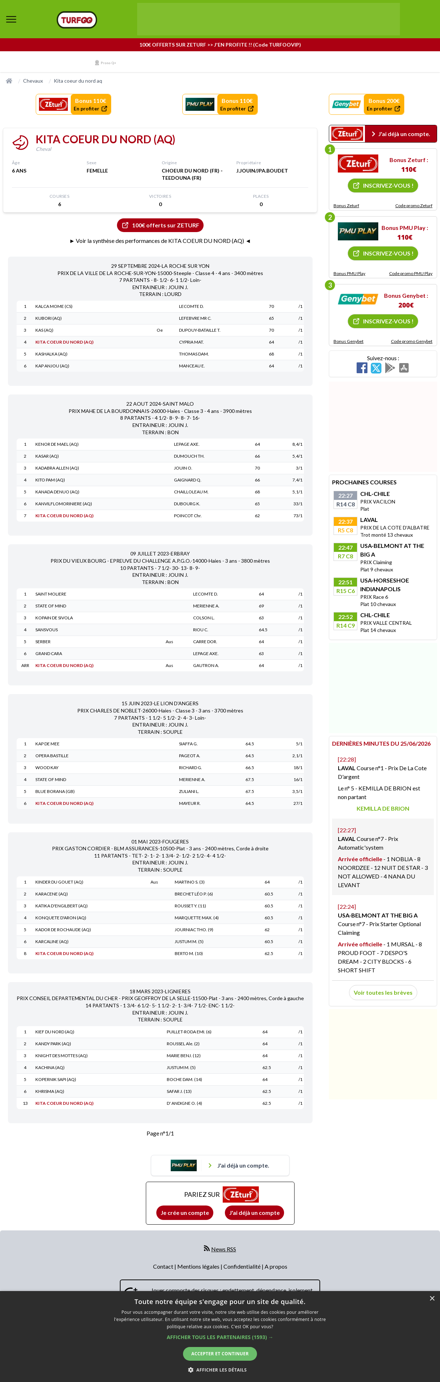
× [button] (432, 1299)
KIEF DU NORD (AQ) (54, 1031)
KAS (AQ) (44, 330)
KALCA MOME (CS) (54, 306)
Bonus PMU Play (349, 273)
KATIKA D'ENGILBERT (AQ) (61, 905)
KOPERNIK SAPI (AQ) (55, 1079)
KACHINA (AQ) (50, 1067)
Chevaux (33, 81)
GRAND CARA (48, 653)
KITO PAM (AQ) (50, 480)
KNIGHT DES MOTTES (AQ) (61, 1055)
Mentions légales (199, 1266)
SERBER (43, 641)
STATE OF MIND (50, 606)
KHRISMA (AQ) (49, 1091)
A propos (276, 1266)
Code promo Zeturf (413, 205)
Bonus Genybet (348, 341)
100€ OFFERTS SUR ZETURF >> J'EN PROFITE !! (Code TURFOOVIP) (220, 45)
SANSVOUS (46, 629)
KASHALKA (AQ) (51, 354)
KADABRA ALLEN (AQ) (57, 468)
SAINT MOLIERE (50, 594)
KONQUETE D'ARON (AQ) (60, 917)
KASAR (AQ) (47, 456)
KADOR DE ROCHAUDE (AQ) (63, 929)
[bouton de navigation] (11, 19)
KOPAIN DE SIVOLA (54, 617)
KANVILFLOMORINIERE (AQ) (63, 503)
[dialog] (220, 1336)
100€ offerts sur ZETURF (160, 225)
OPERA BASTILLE (52, 755)
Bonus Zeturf (346, 205)
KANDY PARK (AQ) (53, 1043)
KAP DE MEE (47, 743)
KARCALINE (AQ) (52, 941)
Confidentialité (242, 1266)
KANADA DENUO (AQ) (57, 491)
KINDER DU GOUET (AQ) (59, 882)
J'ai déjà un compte (254, 1212)
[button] (220, 1337)
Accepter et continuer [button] (220, 1354)
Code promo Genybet (411, 341)
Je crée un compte (185, 1212)
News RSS (223, 1249)
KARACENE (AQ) (51, 894)
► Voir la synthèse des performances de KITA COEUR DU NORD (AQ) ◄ (160, 240)
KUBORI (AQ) (48, 318)
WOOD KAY (46, 767)
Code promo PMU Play (410, 273)
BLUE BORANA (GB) (55, 791)
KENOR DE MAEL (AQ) (57, 444)
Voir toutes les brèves (383, 992)
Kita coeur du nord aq (78, 81)
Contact (163, 1266)
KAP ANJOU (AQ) (52, 366)
